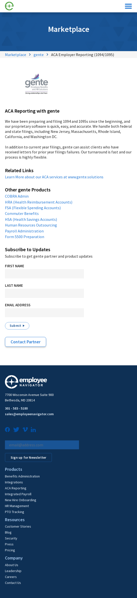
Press (9, 544)
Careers (11, 577)
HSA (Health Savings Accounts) (31, 219)
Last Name (14, 285)
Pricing (10, 550)
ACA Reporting (15, 488)
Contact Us (13, 582)
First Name (14, 266)
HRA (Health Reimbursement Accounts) (38, 202)
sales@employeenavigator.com (29, 414)
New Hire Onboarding (20, 500)
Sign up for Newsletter (28, 457)
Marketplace (15, 54)
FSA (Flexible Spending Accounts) (33, 208)
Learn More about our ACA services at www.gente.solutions (54, 177)
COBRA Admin (17, 196)
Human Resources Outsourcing (31, 225)
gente (39, 54)
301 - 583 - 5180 (16, 408)
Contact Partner (25, 342)
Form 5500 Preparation (24, 236)
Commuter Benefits (22, 213)
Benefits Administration (22, 476)
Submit (15, 325)
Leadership (13, 571)
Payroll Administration (24, 231)
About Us (11, 565)
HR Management (17, 506)
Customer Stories (18, 526)
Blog (8, 532)
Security (11, 538)
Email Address (17, 305)
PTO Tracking (14, 512)
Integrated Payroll (18, 494)
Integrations (14, 482)
